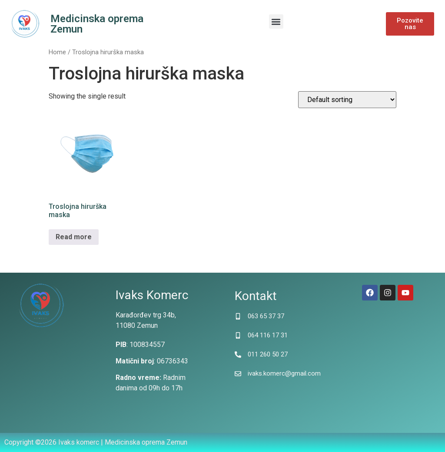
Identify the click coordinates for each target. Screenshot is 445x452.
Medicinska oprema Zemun (96, 24)
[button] (276, 21)
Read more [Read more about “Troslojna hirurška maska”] (74, 237)
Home (57, 52)
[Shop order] (347, 99)
